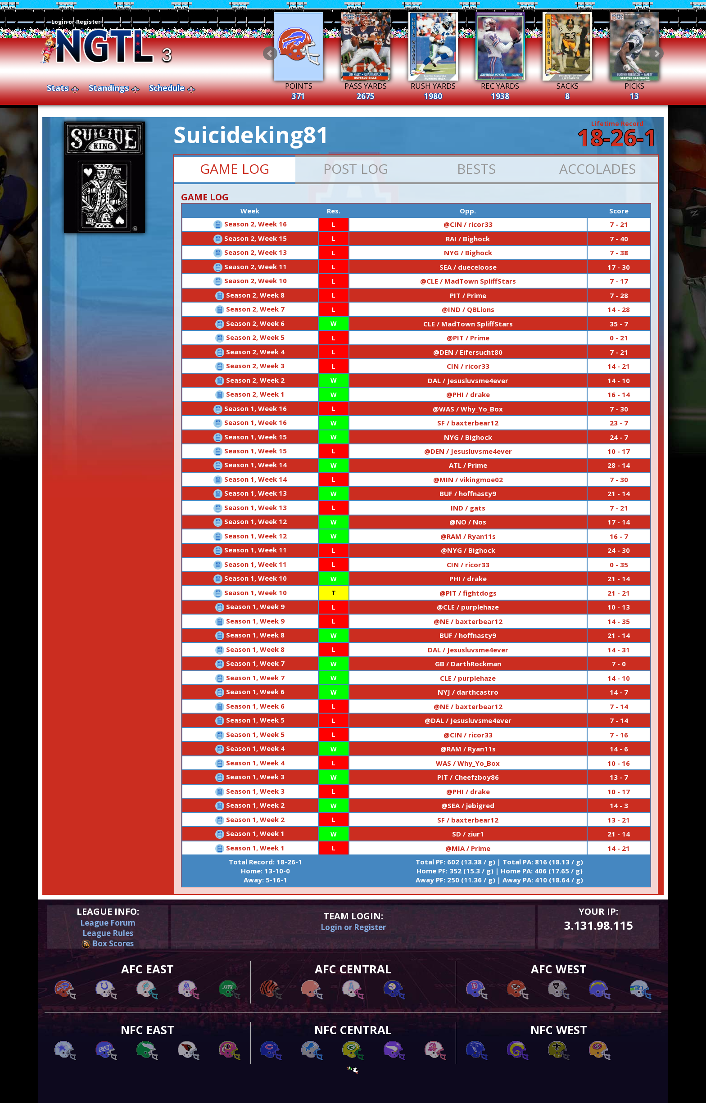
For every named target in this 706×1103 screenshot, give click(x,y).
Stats (57, 87)
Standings (109, 87)
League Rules (107, 933)
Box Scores (107, 943)
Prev (270, 53)
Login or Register (76, 22)
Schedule (167, 87)
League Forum (108, 923)
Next (656, 53)
